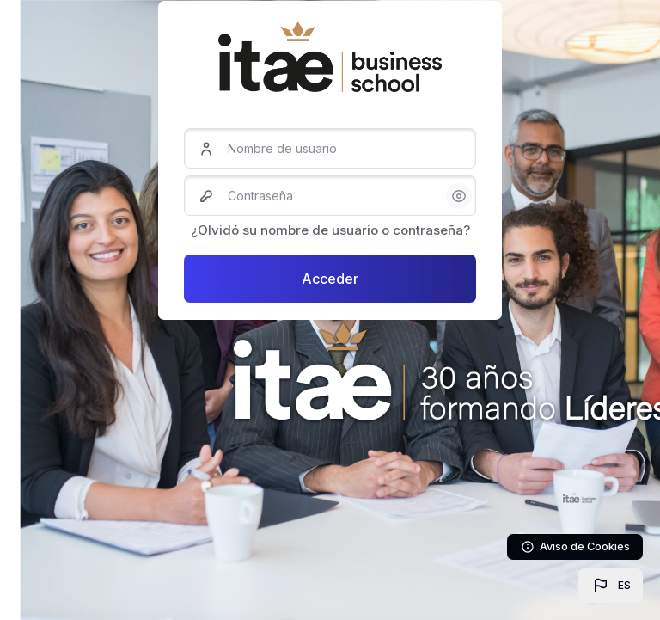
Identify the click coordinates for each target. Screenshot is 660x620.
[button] (610, 585)
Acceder (330, 278)
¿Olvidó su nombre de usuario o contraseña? (330, 230)
